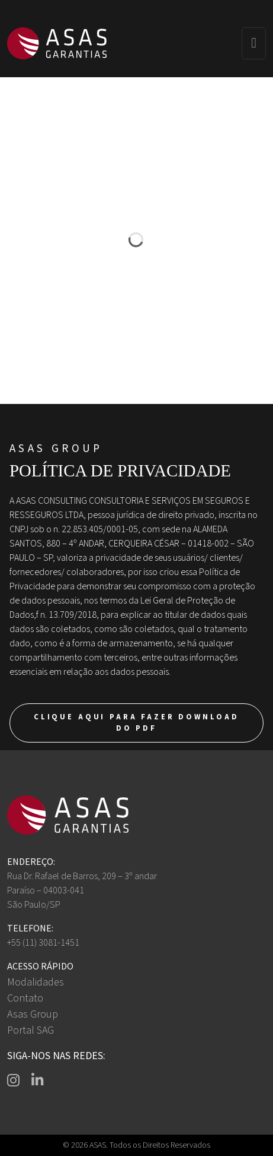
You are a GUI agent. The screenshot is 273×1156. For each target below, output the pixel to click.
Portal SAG (30, 1030)
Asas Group (32, 1014)
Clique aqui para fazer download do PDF (136, 722)
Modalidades (35, 982)
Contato (25, 998)
